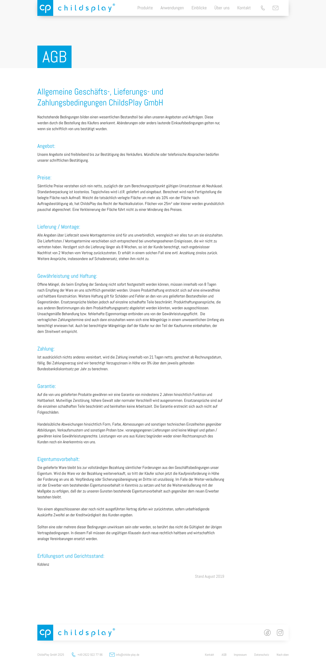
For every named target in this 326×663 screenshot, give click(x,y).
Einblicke (199, 8)
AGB (224, 655)
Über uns (222, 8)
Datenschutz (261, 655)
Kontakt (244, 8)
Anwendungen (172, 8)
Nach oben (283, 655)
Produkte (145, 8)
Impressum (240, 655)
